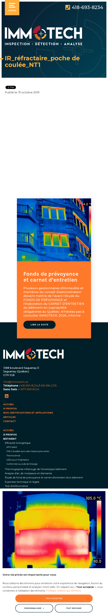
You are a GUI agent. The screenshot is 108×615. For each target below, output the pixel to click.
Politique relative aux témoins (63, 454)
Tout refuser (74, 472)
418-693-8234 (87, 7)
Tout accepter (54, 462)
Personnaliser (34, 472)
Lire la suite (39, 324)
